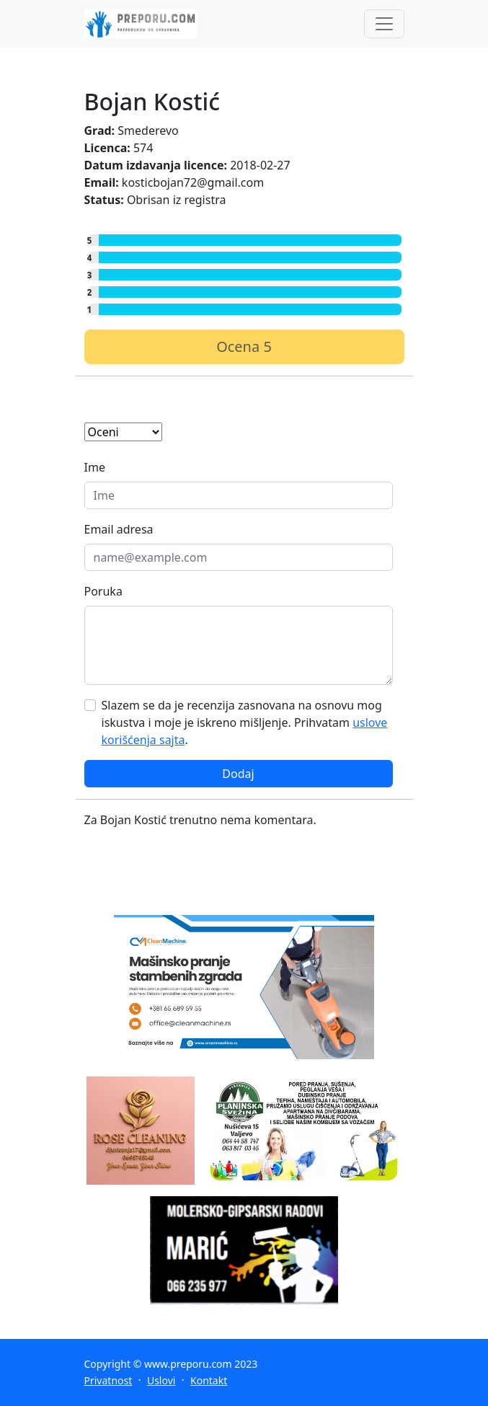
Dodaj (238, 774)
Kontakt (208, 1380)
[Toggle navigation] (384, 23)
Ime (94, 467)
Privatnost (108, 1380)
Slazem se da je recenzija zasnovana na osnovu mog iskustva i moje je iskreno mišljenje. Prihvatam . (245, 722)
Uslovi (161, 1380)
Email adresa (119, 529)
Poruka (103, 591)
